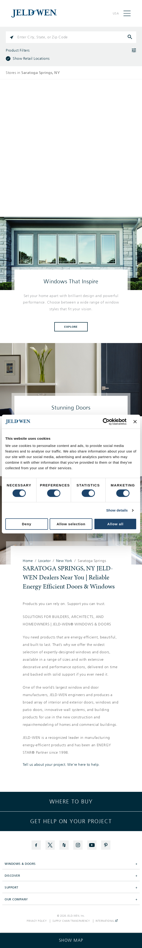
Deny (26, 524)
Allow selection (71, 524)
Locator (44, 560)
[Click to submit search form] (130, 37)
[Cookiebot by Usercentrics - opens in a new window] (106, 421)
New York (64, 560)
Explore (71, 326)
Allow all (115, 524)
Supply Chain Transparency (71, 921)
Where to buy (71, 801)
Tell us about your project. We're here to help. (61, 764)
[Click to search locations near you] (11, 37)
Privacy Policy (37, 921)
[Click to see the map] (71, 940)
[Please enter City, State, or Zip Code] (71, 37)
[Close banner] (135, 421)
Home (28, 560)
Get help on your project (71, 821)
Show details (117, 510)
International (107, 921)
